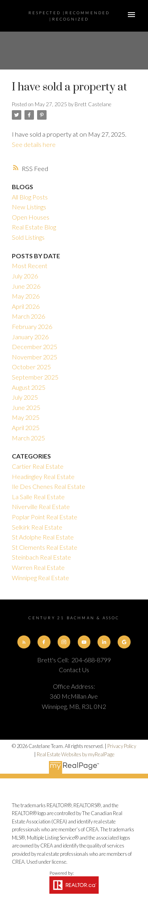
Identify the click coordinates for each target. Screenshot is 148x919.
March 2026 (28, 316)
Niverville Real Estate (41, 506)
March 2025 (28, 438)
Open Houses (30, 217)
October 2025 (31, 366)
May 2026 (25, 296)
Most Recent (29, 265)
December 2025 (34, 346)
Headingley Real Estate (43, 476)
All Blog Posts (30, 197)
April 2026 (25, 306)
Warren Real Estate (38, 567)
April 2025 (25, 427)
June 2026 (26, 286)
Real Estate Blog (34, 227)
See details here (34, 144)
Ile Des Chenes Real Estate (48, 486)
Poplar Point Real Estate (44, 517)
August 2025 (28, 387)
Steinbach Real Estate (41, 557)
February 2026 (32, 326)
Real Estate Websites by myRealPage (75, 754)
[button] (23, 641)
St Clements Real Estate (44, 547)
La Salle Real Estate (38, 496)
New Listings (29, 206)
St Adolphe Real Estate (43, 537)
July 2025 (25, 397)
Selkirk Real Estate (37, 527)
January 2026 (30, 336)
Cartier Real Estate (38, 466)
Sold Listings (28, 237)
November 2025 (34, 357)
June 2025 (26, 407)
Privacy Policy (121, 746)
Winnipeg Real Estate (40, 577)
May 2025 (25, 417)
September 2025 (35, 377)
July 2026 (25, 276)
